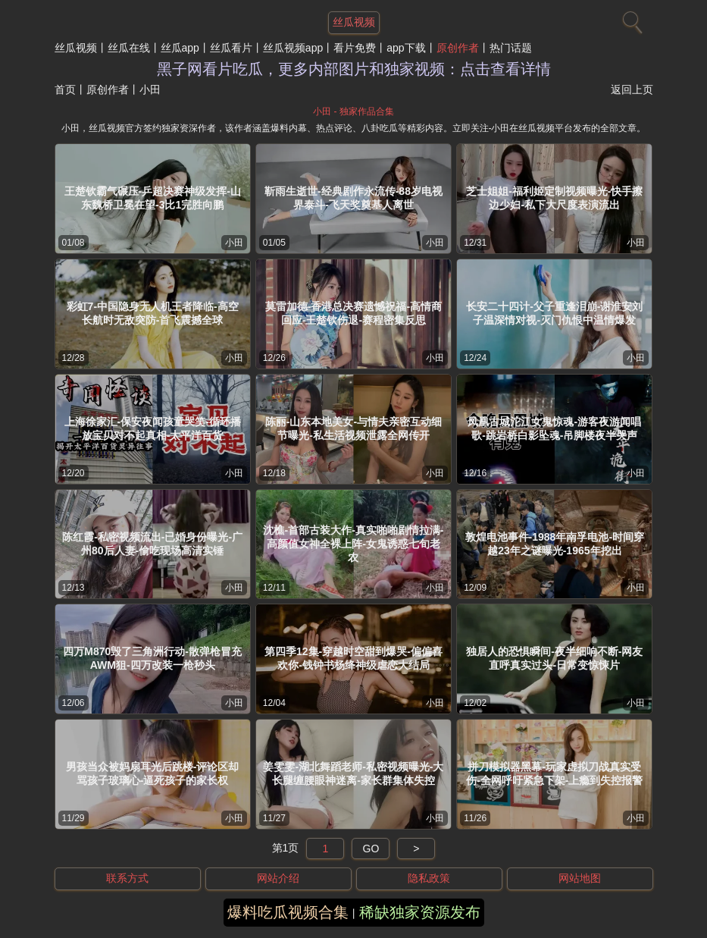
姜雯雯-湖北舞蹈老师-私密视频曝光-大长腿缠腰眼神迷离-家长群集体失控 (353, 773)
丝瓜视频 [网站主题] (354, 22)
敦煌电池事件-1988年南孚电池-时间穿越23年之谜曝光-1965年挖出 (554, 544)
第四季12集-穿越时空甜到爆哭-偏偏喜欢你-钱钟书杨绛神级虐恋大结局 (353, 658)
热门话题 (511, 48)
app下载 (405, 48)
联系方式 (127, 878)
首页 (65, 89)
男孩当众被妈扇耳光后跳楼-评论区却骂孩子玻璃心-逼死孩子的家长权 (152, 773)
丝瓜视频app (293, 48)
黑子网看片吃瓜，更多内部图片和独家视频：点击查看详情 (354, 69)
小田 (234, 242)
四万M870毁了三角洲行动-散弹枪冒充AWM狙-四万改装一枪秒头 (152, 658)
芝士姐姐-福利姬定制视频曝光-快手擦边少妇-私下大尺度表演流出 (554, 198)
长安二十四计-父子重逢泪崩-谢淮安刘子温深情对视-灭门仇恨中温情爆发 (554, 313)
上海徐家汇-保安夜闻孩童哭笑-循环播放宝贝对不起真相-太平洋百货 (152, 428)
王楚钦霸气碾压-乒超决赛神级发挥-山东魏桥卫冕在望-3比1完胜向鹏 (152, 198)
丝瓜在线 (129, 48)
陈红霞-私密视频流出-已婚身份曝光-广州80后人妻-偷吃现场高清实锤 (152, 544)
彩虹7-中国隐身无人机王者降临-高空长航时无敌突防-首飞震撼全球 (153, 313)
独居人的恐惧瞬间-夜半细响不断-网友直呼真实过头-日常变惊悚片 (554, 658)
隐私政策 (429, 878)
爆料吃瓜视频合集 (288, 912)
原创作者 (457, 48)
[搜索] (630, 19)
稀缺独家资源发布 (419, 912)
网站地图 (579, 878)
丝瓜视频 (76, 48)
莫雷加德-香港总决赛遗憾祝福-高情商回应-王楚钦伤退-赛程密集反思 (353, 313)
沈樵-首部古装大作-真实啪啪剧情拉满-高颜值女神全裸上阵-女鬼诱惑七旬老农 (353, 543)
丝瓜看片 (231, 48)
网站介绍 (278, 878)
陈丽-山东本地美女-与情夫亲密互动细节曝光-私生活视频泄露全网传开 (353, 428)
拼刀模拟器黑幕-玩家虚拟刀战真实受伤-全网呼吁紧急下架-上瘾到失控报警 (554, 773)
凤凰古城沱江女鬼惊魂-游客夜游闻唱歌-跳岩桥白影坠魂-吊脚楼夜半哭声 (554, 428)
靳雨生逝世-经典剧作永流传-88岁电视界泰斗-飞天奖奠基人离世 (353, 198)
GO (371, 848)
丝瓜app (180, 48)
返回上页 (632, 89)
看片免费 (354, 48)
